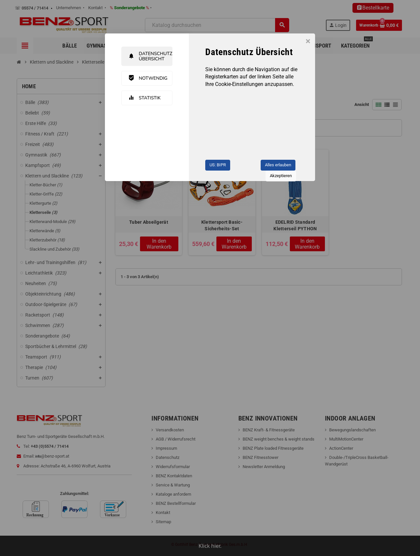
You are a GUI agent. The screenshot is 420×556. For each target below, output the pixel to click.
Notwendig (148, 78)
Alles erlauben (278, 164)
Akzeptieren (281, 175)
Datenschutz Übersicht (150, 56)
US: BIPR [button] (218, 164)
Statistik (144, 97)
